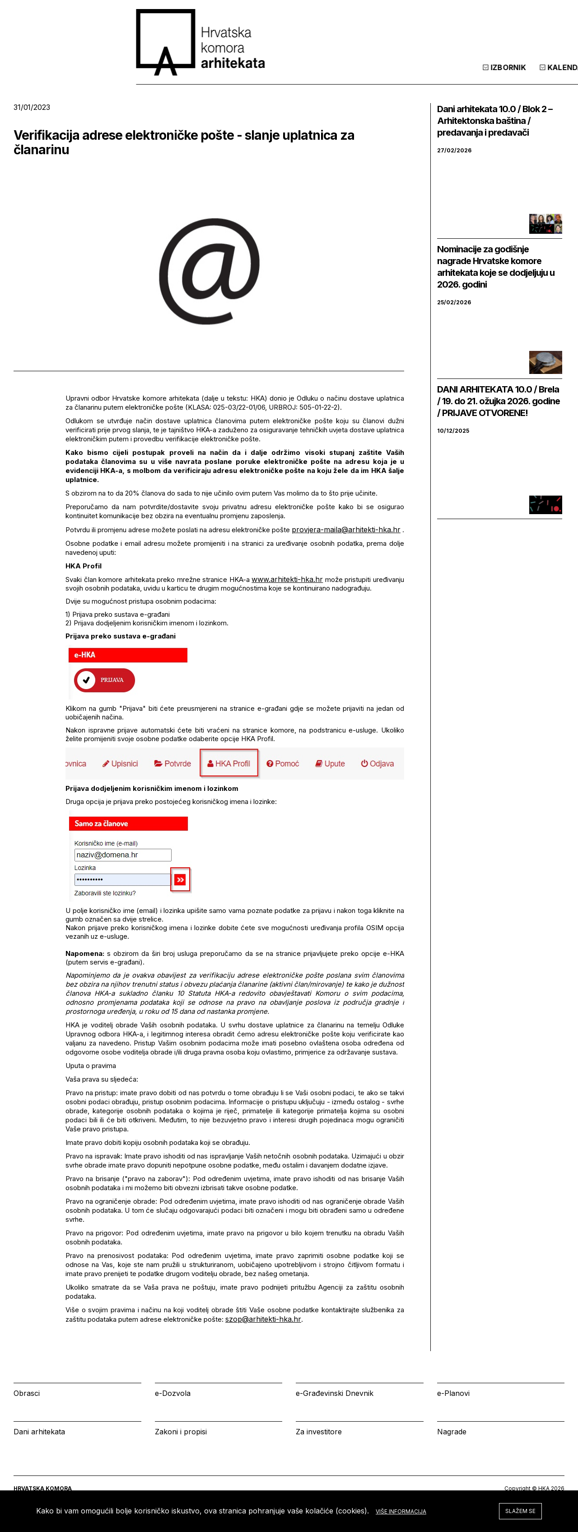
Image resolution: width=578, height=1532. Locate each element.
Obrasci (27, 1393)
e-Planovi (453, 1393)
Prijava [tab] (498, 76)
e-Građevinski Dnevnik (334, 1393)
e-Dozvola (173, 1393)
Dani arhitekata (39, 1431)
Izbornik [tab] (381, 76)
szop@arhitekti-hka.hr (263, 1319)
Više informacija (401, 1511)
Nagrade (451, 1431)
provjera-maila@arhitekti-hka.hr (346, 529)
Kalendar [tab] (441, 76)
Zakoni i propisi (181, 1431)
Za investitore (319, 1431)
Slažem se (520, 1511)
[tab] (541, 76)
